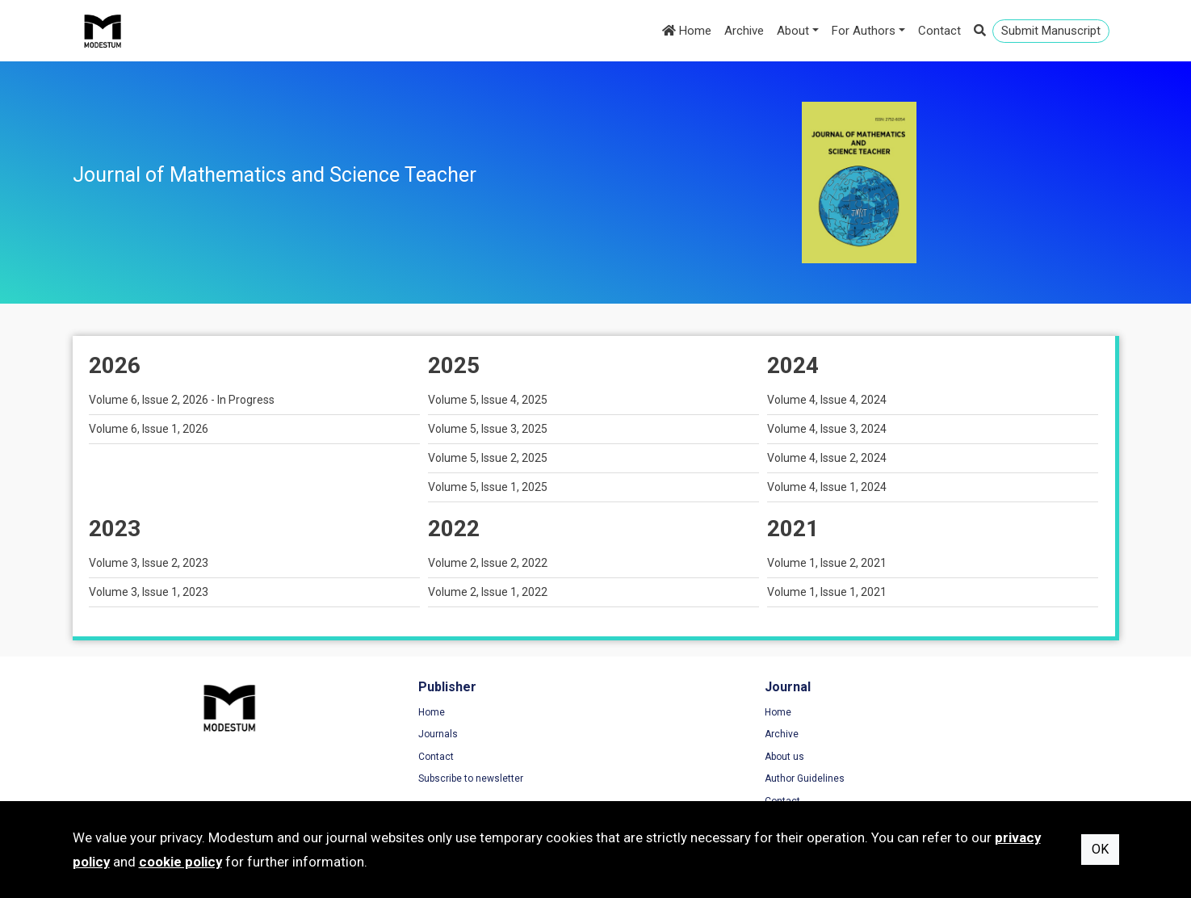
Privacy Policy (912, 735)
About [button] (793, 30)
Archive (744, 30)
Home (686, 30)
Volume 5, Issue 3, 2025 (487, 428)
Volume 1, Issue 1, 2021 (827, 591)
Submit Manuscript (1051, 30)
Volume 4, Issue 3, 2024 (827, 428)
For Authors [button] (863, 30)
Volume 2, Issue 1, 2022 (487, 591)
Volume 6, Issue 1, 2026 (148, 428)
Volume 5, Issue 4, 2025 (487, 399)
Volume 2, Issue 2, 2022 (487, 562)
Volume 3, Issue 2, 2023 (148, 562)
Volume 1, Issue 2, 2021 (827, 562)
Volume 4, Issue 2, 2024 (827, 457)
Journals (362, 735)
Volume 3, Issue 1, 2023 (148, 591)
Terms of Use (911, 714)
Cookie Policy (911, 758)
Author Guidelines (652, 780)
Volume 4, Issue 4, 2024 (827, 399)
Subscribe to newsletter (394, 780)
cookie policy (180, 862)
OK (1100, 849)
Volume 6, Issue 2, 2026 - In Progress (182, 399)
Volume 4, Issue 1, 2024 (827, 486)
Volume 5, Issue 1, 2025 (487, 486)
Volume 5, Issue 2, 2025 (487, 457)
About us (632, 758)
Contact (939, 30)
